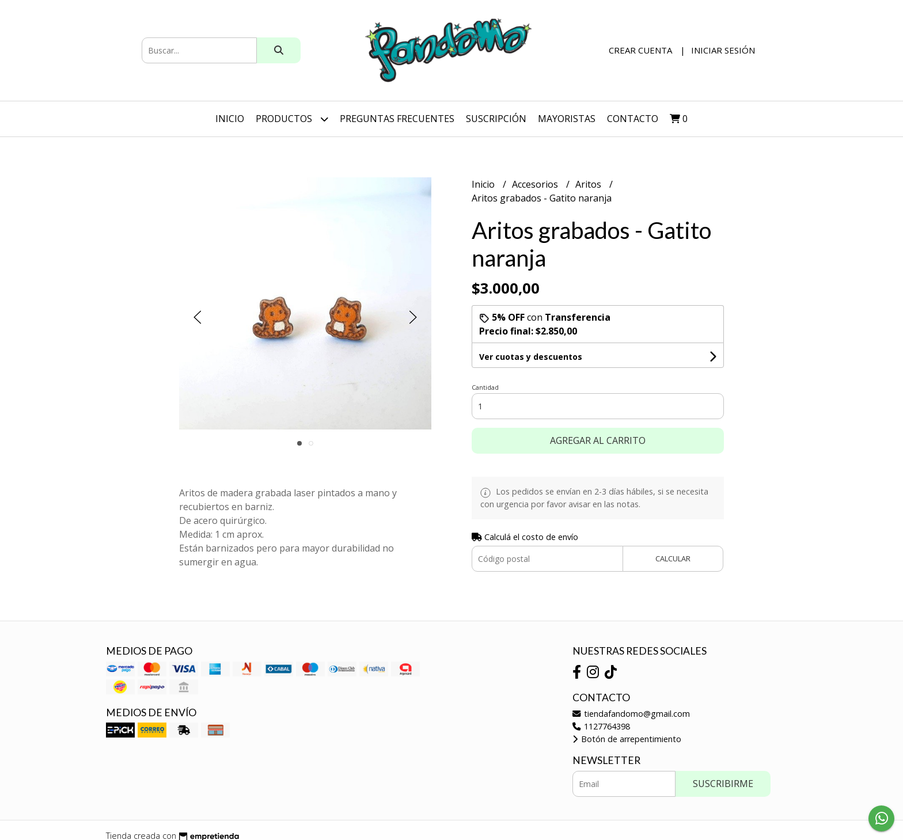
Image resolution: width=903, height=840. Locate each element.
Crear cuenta (640, 50)
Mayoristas (566, 118)
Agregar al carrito (598, 440)
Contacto (632, 118)
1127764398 (601, 726)
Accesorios (536, 184)
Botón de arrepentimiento (626, 738)
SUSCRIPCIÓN (496, 118)
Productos (292, 118)
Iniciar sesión (723, 50)
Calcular (672, 558)
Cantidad (485, 387)
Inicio (229, 118)
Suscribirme (723, 783)
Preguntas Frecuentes (397, 118)
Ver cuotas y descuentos (530, 356)
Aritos (589, 184)
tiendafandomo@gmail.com (631, 713)
